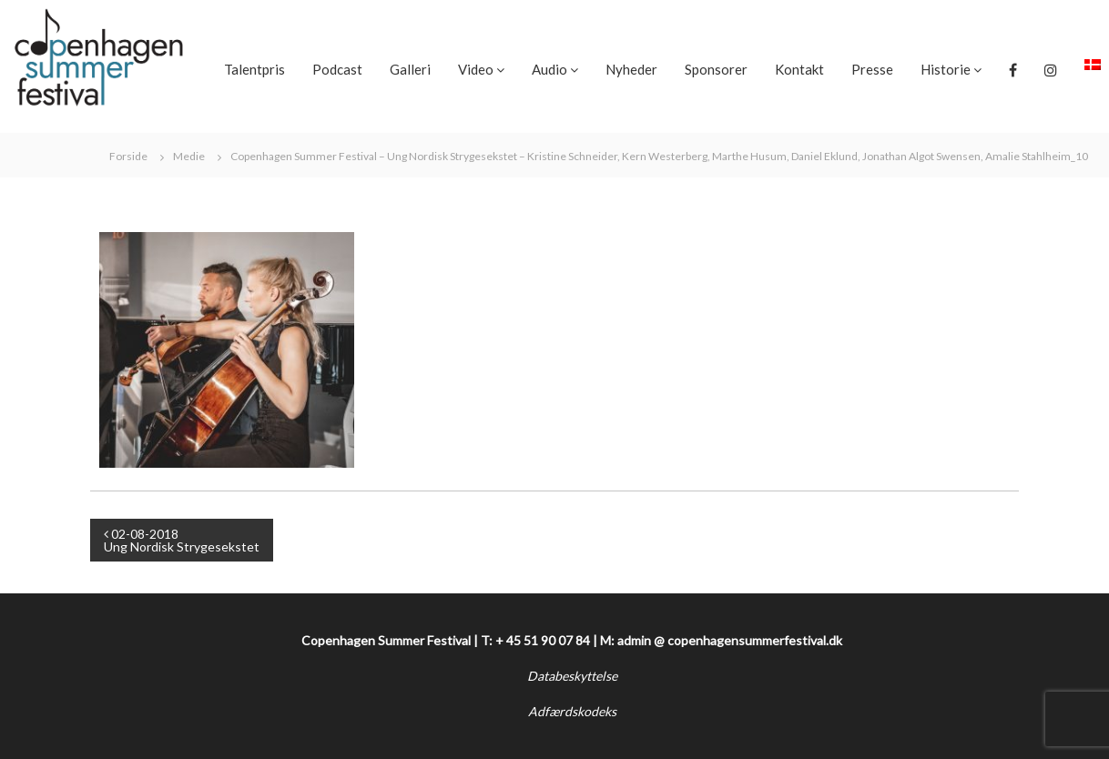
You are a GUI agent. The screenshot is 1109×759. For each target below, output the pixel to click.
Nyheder (631, 69)
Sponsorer (716, 69)
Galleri (410, 69)
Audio (549, 69)
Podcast (337, 69)
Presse (872, 69)
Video (475, 69)
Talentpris (254, 69)
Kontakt (799, 69)
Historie (946, 69)
